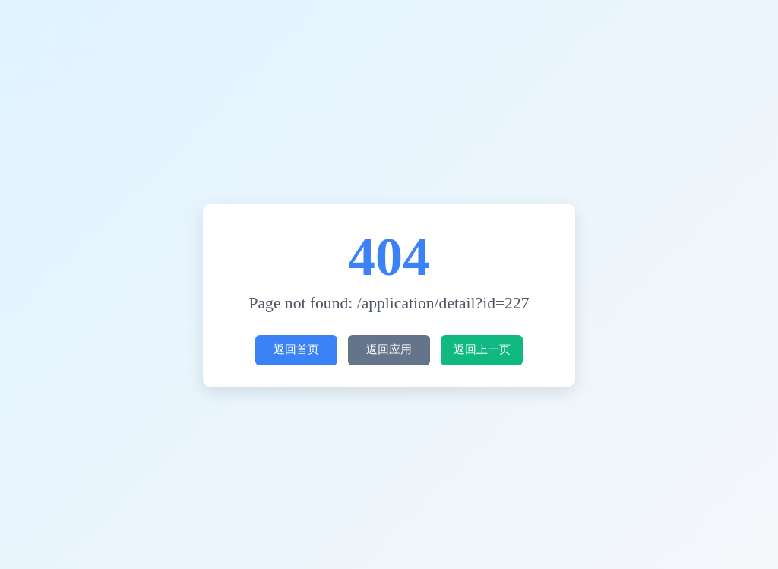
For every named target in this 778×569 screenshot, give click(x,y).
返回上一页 (482, 350)
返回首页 (291, 350)
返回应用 (385, 350)
